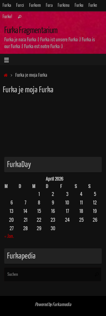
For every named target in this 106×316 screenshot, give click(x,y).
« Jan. (9, 236)
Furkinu (64, 5)
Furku (79, 5)
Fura (49, 5)
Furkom (35, 5)
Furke (92, 5)
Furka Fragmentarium (30, 30)
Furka (7, 5)
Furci (20, 5)
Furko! (7, 16)
